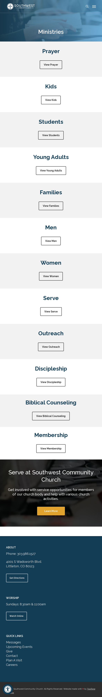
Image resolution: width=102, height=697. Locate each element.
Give (9, 651)
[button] (8, 689)
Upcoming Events (19, 647)
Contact (12, 656)
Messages (13, 642)
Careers (12, 665)
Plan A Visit (14, 660)
